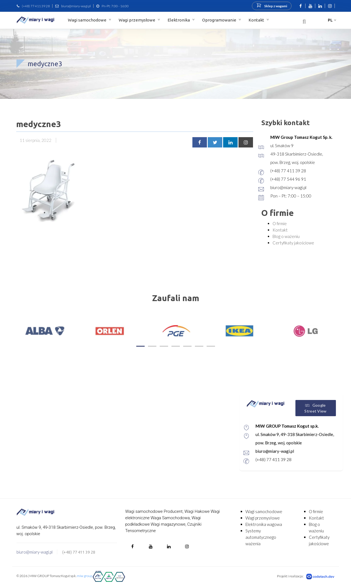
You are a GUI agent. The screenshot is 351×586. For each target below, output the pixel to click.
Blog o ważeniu (286, 236)
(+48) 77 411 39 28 (36, 6)
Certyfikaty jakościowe (293, 242)
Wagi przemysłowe (137, 20)
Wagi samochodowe (87, 20)
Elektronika (179, 20)
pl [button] (330, 20)
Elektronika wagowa (263, 524)
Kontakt (257, 20)
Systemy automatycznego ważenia (260, 537)
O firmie (280, 223)
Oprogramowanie (219, 20)
